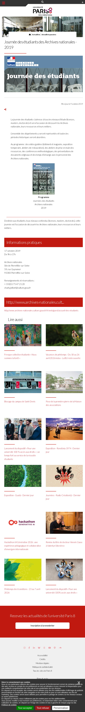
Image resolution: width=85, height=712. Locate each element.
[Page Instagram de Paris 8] (24, 647)
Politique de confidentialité (42, 667)
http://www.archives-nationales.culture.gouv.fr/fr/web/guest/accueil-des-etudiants (41, 310)
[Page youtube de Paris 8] (49, 647)
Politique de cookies (8, 705)
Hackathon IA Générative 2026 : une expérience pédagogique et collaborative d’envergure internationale (22, 545)
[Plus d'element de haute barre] (82, 2)
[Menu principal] (3, 3)
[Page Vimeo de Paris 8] (34, 647)
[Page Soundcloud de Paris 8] (60, 647)
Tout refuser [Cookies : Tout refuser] (43, 708)
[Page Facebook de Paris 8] (29, 647)
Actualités (36, 34)
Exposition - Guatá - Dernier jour (19, 495)
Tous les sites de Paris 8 (42, 671)
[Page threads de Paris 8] (44, 647)
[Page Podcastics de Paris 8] (55, 647)
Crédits (42, 659)
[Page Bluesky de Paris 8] (39, 647)
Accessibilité (42, 655)
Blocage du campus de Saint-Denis (19, 401)
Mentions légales (42, 663)
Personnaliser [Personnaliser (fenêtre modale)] (61, 708)
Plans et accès (42, 678)
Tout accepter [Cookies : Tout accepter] (25, 708)
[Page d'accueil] (30, 34)
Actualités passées (49, 34)
